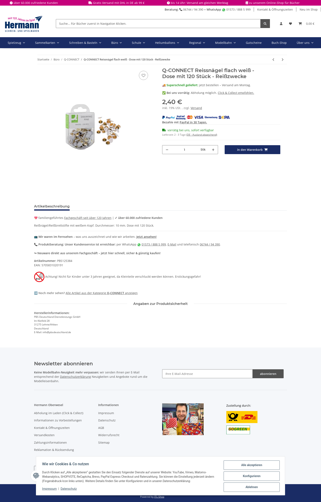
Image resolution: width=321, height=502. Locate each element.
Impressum (106, 413)
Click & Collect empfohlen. (236, 93)
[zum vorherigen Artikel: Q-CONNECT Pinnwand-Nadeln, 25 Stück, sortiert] (273, 59)
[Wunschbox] (290, 23)
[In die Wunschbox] (143, 75)
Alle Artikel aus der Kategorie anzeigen (102, 293)
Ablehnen (251, 487)
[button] (281, 23)
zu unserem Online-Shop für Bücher (274, 3)
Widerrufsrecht (108, 435)
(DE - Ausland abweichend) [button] (201, 134)
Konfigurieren (251, 476)
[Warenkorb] (306, 23)
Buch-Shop (279, 43)
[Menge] (185, 149)
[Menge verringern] (167, 149)
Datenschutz (107, 420)
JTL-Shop (159, 496)
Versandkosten (44, 435)
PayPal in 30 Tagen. (193, 122)
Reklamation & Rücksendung (54, 450)
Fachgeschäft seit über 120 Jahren (87, 218)
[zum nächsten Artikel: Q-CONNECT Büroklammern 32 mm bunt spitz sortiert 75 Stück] (282, 59)
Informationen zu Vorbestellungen (58, 420)
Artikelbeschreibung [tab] (52, 206)
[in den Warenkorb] (253, 149)
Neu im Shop (309, 9)
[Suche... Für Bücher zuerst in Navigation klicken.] (158, 23)
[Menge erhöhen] (213, 149)
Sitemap (104, 442)
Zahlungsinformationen (50, 442)
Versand (196, 108)
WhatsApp (214, 9)
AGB (101, 428)
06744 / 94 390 (191, 9)
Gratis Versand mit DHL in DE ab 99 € (119, 3)
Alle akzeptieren (250, 465)
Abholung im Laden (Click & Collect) (58, 413)
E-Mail (172, 244)
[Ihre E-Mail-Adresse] (207, 373)
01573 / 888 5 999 (236, 9)
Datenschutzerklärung (75, 377)
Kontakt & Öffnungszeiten (275, 9)
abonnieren (268, 374)
